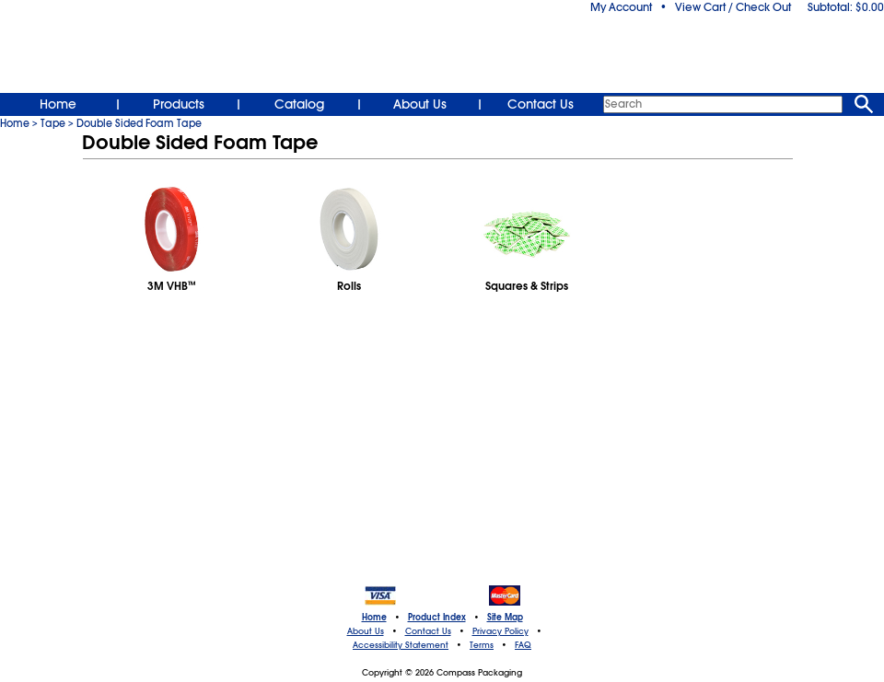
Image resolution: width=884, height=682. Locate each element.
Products (178, 104)
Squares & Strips (526, 286)
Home (58, 104)
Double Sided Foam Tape (139, 123)
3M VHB (171, 286)
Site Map (505, 617)
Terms (482, 645)
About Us (420, 104)
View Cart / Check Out (733, 7)
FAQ (523, 645)
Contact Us (540, 104)
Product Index (437, 617)
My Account (621, 7)
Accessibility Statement (400, 645)
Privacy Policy (500, 631)
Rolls (349, 286)
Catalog (299, 104)
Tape (53, 123)
